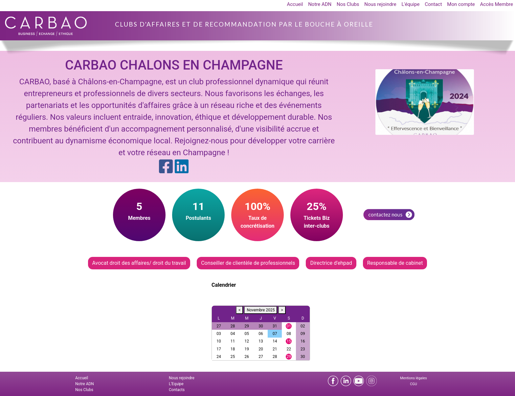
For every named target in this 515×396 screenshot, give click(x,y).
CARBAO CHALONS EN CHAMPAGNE (174, 65)
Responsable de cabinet (395, 263)
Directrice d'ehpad (331, 263)
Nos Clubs (348, 4)
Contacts (177, 389)
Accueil (295, 4)
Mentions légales (413, 378)
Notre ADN (319, 4)
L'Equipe (176, 384)
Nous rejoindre (380, 4)
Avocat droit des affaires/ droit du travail (139, 263)
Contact (433, 4)
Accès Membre (496, 4)
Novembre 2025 (261, 310)
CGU (413, 384)
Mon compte (461, 4)
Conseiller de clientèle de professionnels (248, 263)
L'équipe (410, 4)
